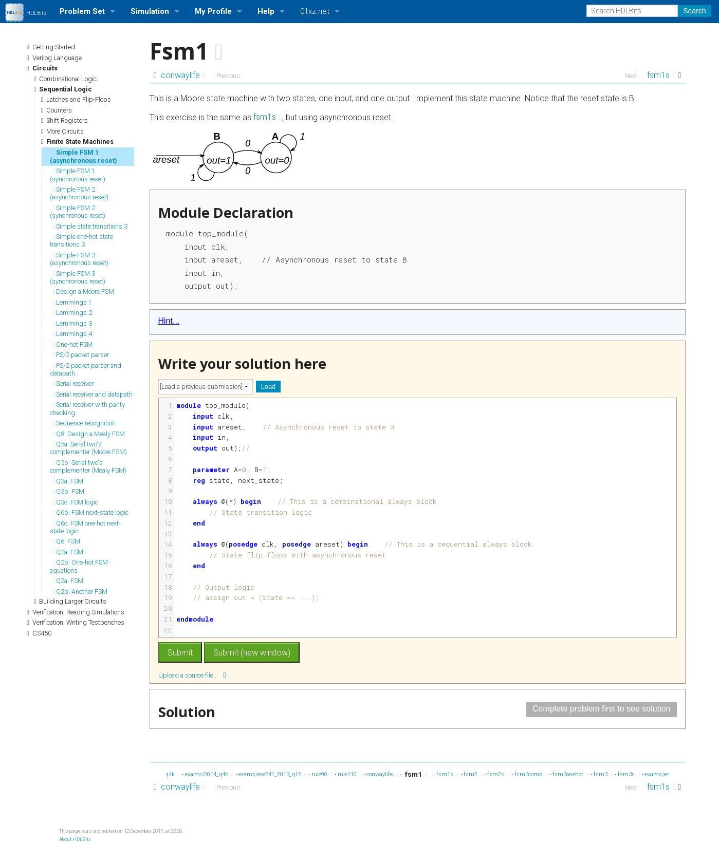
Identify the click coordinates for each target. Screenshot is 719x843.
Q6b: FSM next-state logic (90, 512)
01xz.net (314, 11)
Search (694, 11)
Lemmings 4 (72, 334)
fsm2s (498, 774)
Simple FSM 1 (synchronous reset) (77, 174)
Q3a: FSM (68, 481)
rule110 (350, 774)
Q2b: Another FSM (80, 591)
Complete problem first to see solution (601, 708)
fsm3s (629, 774)
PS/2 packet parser (81, 355)
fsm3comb (530, 774)
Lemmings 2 (72, 312)
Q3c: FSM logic (75, 502)
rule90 (322, 774)
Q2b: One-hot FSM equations (79, 566)
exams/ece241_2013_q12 (272, 774)
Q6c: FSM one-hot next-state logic (85, 527)
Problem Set (82, 11)
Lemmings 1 (72, 302)
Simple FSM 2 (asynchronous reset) (79, 193)
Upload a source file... (192, 675)
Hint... (169, 320)
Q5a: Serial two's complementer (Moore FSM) (88, 448)
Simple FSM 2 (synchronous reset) (77, 211)
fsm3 (603, 774)
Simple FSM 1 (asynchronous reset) (83, 156)
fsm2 (473, 774)
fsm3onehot (570, 774)
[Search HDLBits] (632, 11)
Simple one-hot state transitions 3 (81, 240)
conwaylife (183, 75)
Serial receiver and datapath (93, 394)
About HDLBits (75, 839)
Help (265, 11)
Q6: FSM (66, 541)
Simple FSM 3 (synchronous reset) (77, 277)
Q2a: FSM (68, 552)
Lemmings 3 (72, 323)
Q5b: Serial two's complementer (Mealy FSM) (88, 466)
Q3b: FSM (68, 491)
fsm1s (661, 75)
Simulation (150, 11)
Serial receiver (73, 383)
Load (268, 386)
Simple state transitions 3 (90, 226)
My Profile (213, 11)
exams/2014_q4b (209, 774)
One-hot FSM (73, 344)
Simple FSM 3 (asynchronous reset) (79, 259)
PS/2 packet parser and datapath (85, 369)
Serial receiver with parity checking (87, 408)
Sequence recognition (84, 423)
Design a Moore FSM (83, 291)
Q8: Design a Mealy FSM (89, 434)
